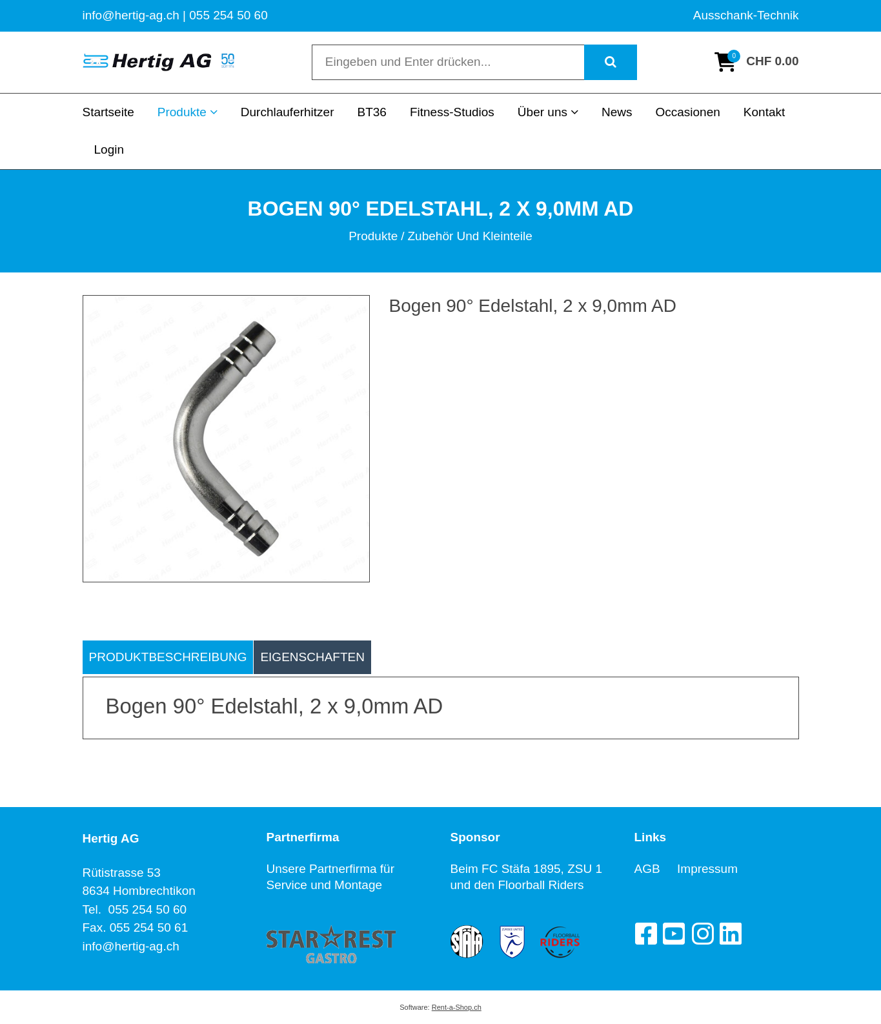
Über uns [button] (548, 112)
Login (109, 149)
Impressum (707, 869)
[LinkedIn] (731, 934)
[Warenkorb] (756, 62)
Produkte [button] (187, 112)
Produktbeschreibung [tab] (168, 657)
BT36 (371, 112)
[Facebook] (645, 934)
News (617, 112)
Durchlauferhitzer (287, 112)
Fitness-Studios (452, 112)
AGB (656, 869)
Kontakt (764, 112)
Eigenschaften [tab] (312, 657)
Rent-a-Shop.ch (456, 1007)
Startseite (108, 112)
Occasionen (687, 112)
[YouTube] (674, 934)
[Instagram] (702, 934)
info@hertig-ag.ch (131, 946)
